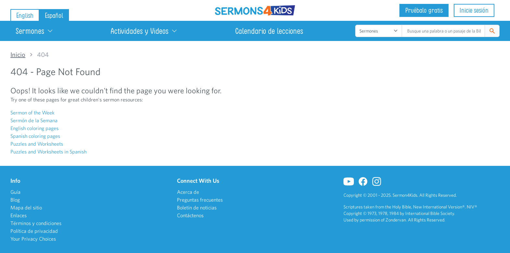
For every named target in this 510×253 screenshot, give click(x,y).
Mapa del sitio (26, 207)
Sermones (34, 30)
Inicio (17, 54)
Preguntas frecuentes (200, 200)
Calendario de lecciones (269, 30)
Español (54, 15)
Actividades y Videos (144, 30)
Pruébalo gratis (424, 10)
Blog (15, 200)
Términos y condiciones (35, 223)
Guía (15, 192)
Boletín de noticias (197, 207)
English (25, 15)
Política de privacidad (34, 231)
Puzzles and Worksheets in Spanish (48, 151)
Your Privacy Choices (33, 239)
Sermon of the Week (32, 112)
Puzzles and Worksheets (36, 144)
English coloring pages (34, 128)
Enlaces (18, 215)
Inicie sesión (474, 10)
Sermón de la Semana (34, 120)
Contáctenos (190, 215)
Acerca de (188, 192)
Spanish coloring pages (35, 136)
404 (43, 54)
